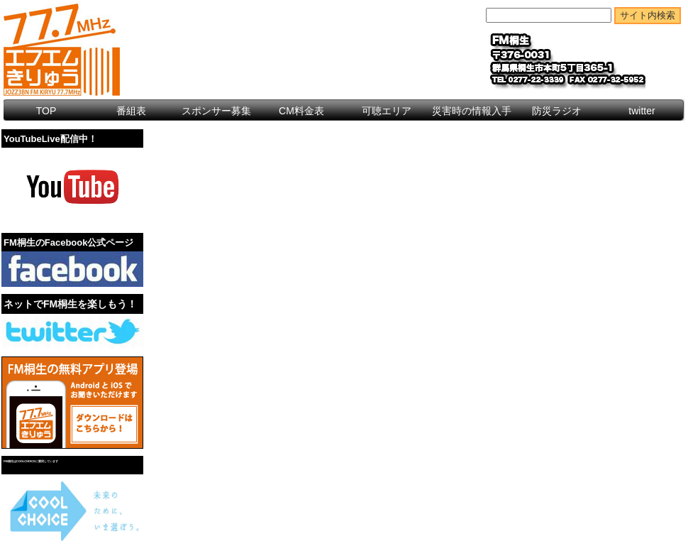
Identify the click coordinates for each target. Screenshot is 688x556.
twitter (641, 110)
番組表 (131, 110)
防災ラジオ (557, 110)
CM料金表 (301, 110)
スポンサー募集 (216, 110)
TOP (46, 110)
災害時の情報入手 (471, 110)
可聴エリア (386, 110)
